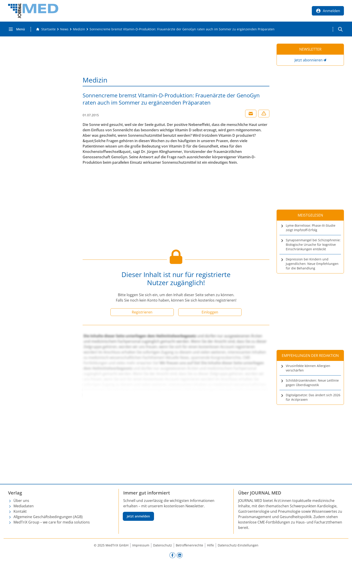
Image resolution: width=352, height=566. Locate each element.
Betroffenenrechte (189, 545)
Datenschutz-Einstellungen (238, 545)
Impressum (140, 545)
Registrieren (142, 312)
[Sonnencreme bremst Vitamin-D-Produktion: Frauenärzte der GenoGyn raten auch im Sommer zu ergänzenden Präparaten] (182, 29)
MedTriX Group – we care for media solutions (51, 522)
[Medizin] (79, 29)
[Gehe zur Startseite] (46, 29)
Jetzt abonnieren (309, 60)
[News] (64, 29)
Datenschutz (162, 545)
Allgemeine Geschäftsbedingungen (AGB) (48, 516)
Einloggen (210, 312)
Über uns (21, 500)
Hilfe (210, 545)
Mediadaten (23, 505)
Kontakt (20, 511)
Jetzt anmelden (138, 516)
